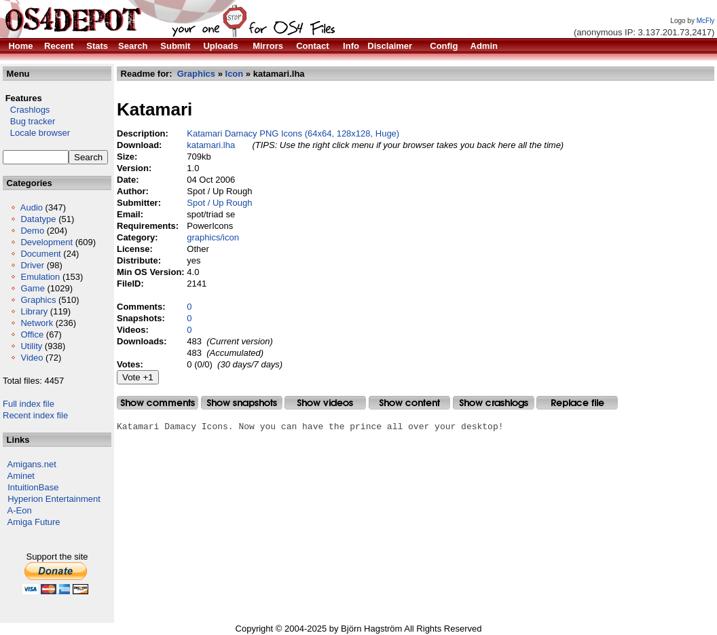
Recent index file (35, 415)
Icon (234, 74)
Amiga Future (33, 522)
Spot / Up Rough (219, 203)
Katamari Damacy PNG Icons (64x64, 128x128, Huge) (293, 133)
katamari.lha (211, 145)
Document (40, 254)
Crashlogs (26, 110)
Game (32, 288)
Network (36, 323)
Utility (31, 346)
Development (46, 242)
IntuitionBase (32, 487)
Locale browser (36, 133)
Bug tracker (29, 121)
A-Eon (19, 510)
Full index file (28, 404)
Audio (31, 207)
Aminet (21, 476)
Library (34, 311)
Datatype (38, 219)
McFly (706, 20)
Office (31, 334)
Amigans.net (31, 464)
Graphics (38, 300)
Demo (32, 230)
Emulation (40, 277)
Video (31, 357)
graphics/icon (213, 237)
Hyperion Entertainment (53, 499)
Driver (32, 265)
